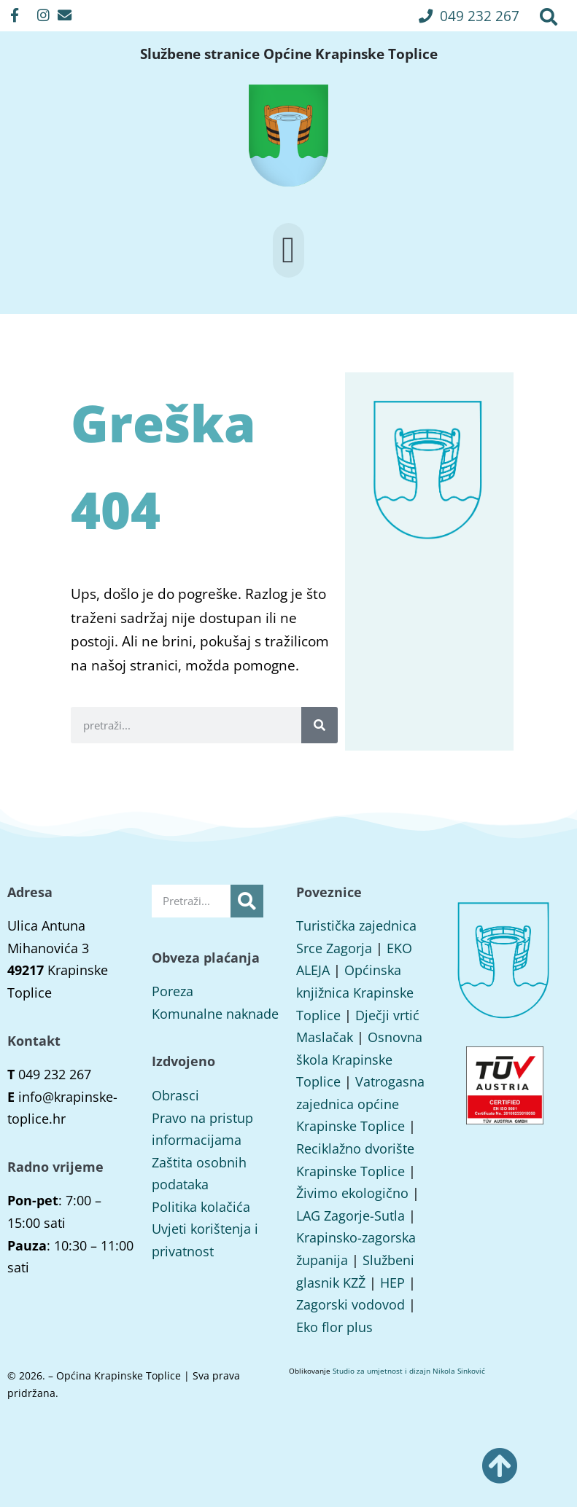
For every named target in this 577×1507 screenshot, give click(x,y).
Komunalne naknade (215, 1013)
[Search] (319, 725)
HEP (392, 1282)
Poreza (172, 991)
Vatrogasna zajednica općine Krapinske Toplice (360, 1104)
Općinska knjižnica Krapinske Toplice (355, 992)
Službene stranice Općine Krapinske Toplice (289, 53)
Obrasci (175, 1095)
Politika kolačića (201, 1207)
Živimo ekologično (352, 1193)
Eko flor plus (334, 1327)
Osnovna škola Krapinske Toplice (359, 1059)
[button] (469, 15)
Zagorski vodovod (350, 1304)
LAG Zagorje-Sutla (350, 1215)
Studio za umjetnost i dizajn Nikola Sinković (409, 1371)
